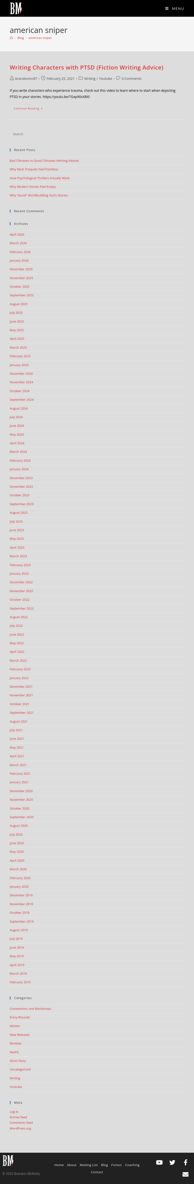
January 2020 (19, 886)
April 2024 (17, 443)
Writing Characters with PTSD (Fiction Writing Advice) (87, 67)
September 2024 (22, 399)
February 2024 (20, 460)
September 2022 (22, 608)
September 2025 (22, 295)
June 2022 (17, 634)
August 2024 (19, 408)
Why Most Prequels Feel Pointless (34, 169)
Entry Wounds (20, 1017)
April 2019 (17, 965)
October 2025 (19, 286)
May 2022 (17, 643)
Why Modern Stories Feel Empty (33, 186)
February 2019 (20, 982)
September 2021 (22, 712)
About (72, 1165)
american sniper (40, 38)
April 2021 (17, 756)
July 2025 (16, 312)
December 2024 (21, 373)
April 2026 (17, 234)
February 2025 (20, 356)
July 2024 (16, 417)
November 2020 (21, 799)
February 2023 (20, 565)
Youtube (105, 78)
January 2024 (19, 469)
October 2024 (19, 391)
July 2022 (16, 625)
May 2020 (17, 851)
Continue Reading (30, 107)
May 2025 (17, 330)
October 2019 (19, 912)
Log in (14, 1111)
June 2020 (17, 843)
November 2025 (21, 278)
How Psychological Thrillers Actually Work (40, 178)
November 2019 (21, 904)
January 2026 (19, 260)
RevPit (14, 1052)
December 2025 (21, 269)
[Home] (11, 38)
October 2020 (19, 808)
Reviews (16, 1043)
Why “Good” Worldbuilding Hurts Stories (39, 195)
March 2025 (18, 347)
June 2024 (17, 425)
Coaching (132, 1165)
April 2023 (17, 547)
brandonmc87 (26, 78)
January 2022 (19, 678)
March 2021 (18, 765)
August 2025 (19, 304)
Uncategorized (20, 1069)
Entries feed (18, 1117)
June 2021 (17, 738)
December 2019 (21, 895)
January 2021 (19, 782)
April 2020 (17, 860)
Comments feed (21, 1122)
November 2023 (21, 486)
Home (59, 1165)
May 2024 (17, 434)
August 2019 (19, 930)
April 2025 (17, 338)
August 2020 (19, 825)
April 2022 (17, 651)
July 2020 (16, 834)
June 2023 (17, 530)
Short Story (18, 1061)
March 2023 (18, 556)
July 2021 (16, 730)
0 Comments (131, 78)
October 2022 (19, 599)
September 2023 (22, 504)
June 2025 (17, 321)
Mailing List (89, 1165)
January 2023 (19, 573)
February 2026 (20, 252)
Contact (97, 1172)
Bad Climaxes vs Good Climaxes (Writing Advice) (44, 160)
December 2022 (21, 582)
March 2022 (18, 660)
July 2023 (16, 521)
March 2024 (18, 451)
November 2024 (21, 382)
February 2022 (20, 669)
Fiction (116, 1165)
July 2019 (16, 938)
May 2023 (17, 538)
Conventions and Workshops (30, 1008)
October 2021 (19, 704)
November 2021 (21, 695)
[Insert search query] (97, 134)
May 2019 (17, 956)
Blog (104, 1165)
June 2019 (17, 947)
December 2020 (21, 791)
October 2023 (19, 495)
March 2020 (18, 869)
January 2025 (19, 365)
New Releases (20, 1035)
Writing (89, 78)
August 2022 (19, 617)
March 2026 (18, 243)
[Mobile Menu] (174, 8)
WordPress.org (20, 1128)
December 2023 (21, 478)
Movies (15, 1026)
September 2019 (22, 921)
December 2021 (21, 686)
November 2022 (21, 591)
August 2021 (19, 721)
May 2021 (17, 747)
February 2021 (20, 773)
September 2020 (22, 817)
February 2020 (20, 878)
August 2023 (19, 512)
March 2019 (18, 973)
